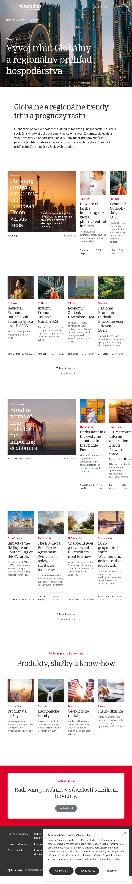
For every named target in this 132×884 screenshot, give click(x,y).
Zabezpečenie (15, 850)
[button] (13, 7)
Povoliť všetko (87, 871)
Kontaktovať (66, 815)
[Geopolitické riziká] (81, 715)
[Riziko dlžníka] (111, 715)
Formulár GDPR (42, 844)
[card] (42, 203)
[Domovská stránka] (52, 7)
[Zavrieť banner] (125, 832)
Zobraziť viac (66, 368)
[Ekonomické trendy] (51, 715)
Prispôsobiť (111, 871)
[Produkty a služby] (21, 715)
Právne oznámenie (18, 834)
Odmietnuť (61, 871)
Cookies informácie (18, 844)
